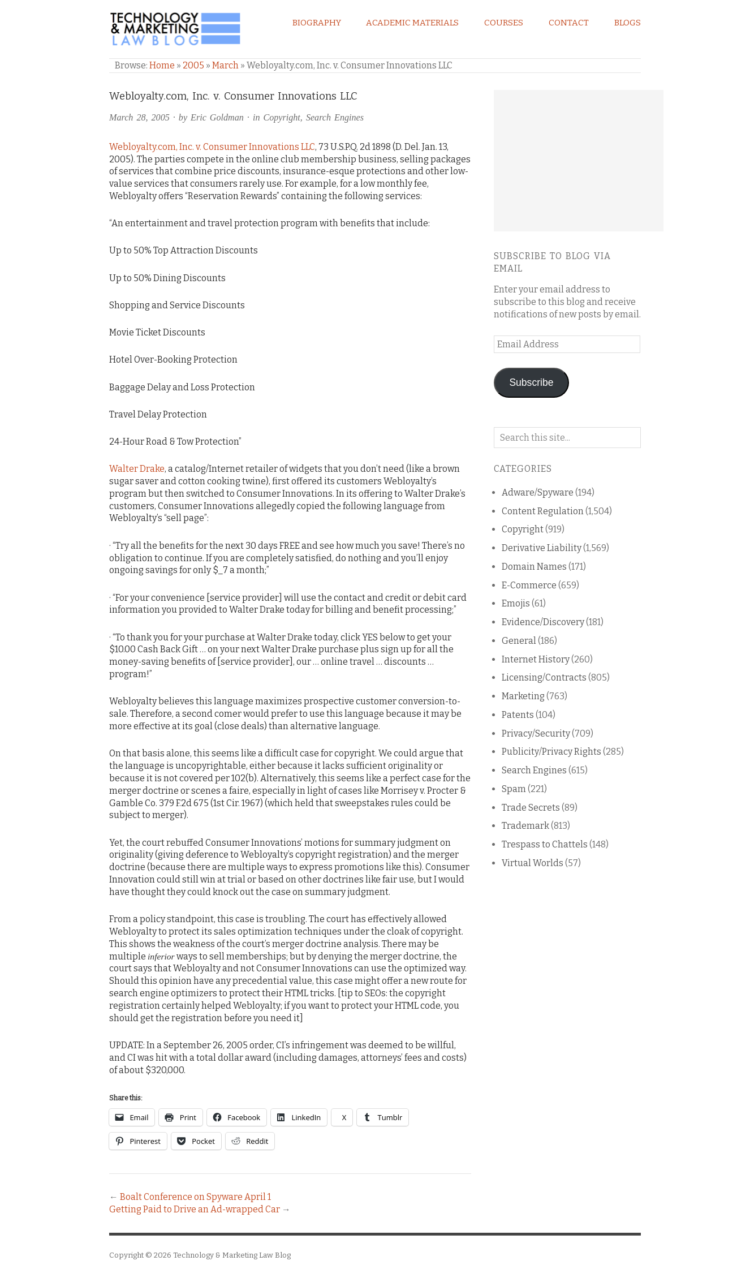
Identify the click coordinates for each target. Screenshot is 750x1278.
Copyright (281, 117)
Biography (316, 23)
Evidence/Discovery (543, 622)
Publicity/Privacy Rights (551, 751)
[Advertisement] (578, 160)
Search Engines (335, 117)
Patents (518, 714)
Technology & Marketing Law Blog (232, 1255)
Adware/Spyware (538, 492)
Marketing (523, 696)
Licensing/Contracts (544, 677)
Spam (514, 789)
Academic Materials (412, 23)
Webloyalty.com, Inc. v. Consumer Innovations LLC (212, 146)
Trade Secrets (531, 807)
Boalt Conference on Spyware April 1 (195, 1196)
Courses (503, 23)
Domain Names (534, 566)
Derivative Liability (541, 548)
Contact (569, 23)
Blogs (627, 23)
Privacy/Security (536, 733)
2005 (193, 65)
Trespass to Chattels (545, 844)
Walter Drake (137, 468)
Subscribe (531, 382)
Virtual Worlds (532, 863)
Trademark (525, 825)
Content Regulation (543, 511)
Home (162, 65)
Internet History (536, 659)
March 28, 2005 (139, 117)
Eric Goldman (217, 117)
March (225, 65)
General (519, 640)
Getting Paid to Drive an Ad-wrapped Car (194, 1209)
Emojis (516, 603)
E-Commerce (529, 585)
